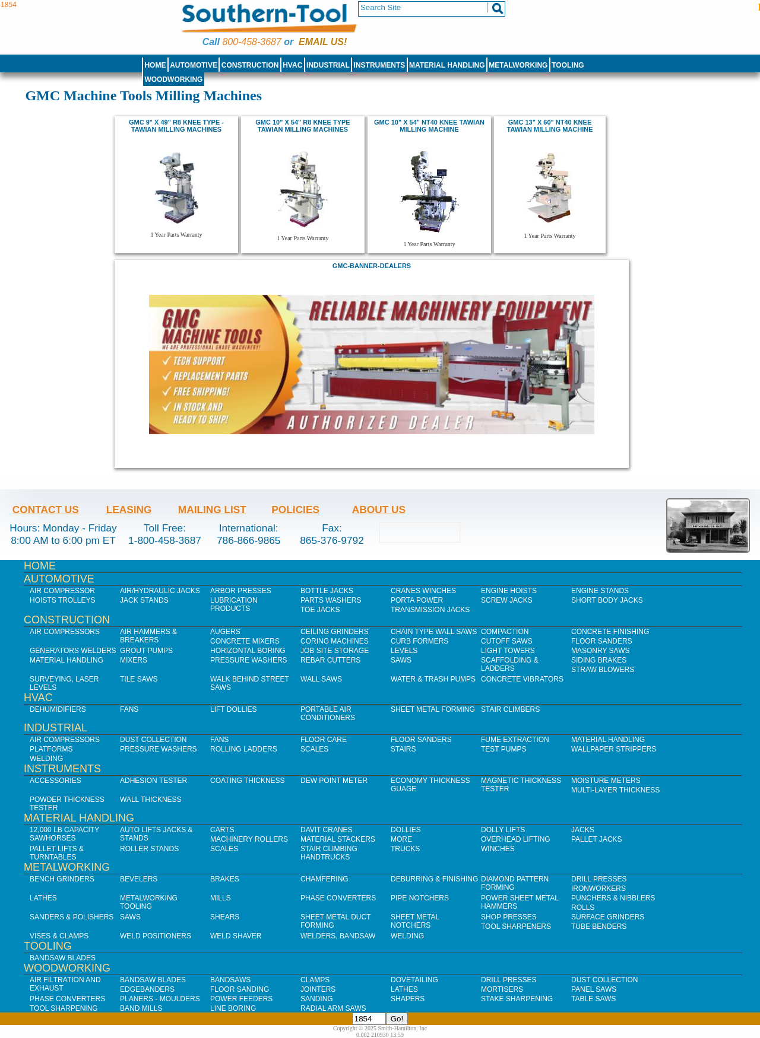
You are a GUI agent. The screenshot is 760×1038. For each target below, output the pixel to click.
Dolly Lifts (503, 830)
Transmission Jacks (430, 610)
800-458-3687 (251, 42)
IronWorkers (598, 888)
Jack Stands (144, 600)
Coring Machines (334, 641)
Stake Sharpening (517, 999)
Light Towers (508, 651)
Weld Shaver (235, 936)
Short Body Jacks (607, 600)
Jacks (582, 830)
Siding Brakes (598, 660)
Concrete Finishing (610, 632)
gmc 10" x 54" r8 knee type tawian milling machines (302, 126)
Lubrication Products (234, 604)
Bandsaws (230, 980)
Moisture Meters (606, 780)
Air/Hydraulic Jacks (160, 591)
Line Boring (233, 1008)
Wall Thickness (151, 799)
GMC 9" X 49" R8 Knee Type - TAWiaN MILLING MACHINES (176, 126)
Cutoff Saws (507, 641)
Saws (401, 660)
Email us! (323, 42)
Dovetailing (414, 980)
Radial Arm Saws (333, 1008)
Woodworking (173, 79)
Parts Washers (330, 600)
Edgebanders (147, 989)
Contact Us (45, 509)
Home (155, 65)
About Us (379, 509)
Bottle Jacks (326, 591)
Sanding (316, 999)
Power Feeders (241, 999)
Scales (314, 749)
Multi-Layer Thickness (615, 790)
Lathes (43, 898)
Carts (222, 830)
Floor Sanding (239, 989)
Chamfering (324, 879)
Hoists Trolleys (62, 600)
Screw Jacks (507, 600)
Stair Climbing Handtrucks (328, 853)
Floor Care (323, 739)
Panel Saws (593, 989)
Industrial (328, 65)
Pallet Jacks (596, 839)
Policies (295, 509)
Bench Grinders (62, 879)
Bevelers (138, 879)
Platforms (51, 749)
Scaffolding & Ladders (510, 664)
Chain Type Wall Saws (434, 632)
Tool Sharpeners (516, 926)
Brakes (224, 879)
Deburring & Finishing (434, 879)
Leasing (129, 509)
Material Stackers (337, 839)
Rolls (582, 907)
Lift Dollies (233, 709)
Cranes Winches (423, 591)
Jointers (317, 989)
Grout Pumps (146, 651)
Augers (225, 632)
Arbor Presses (240, 591)
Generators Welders (73, 651)
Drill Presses (599, 879)
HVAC (292, 65)
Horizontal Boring (248, 651)
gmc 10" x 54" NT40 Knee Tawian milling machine (429, 126)
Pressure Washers (248, 660)
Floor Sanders (601, 641)
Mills (220, 898)
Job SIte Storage (334, 651)
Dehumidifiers (58, 709)
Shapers (408, 999)
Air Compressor (62, 591)
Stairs (403, 749)
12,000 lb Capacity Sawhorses (64, 834)
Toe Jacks (320, 610)
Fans (129, 709)
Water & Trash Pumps (433, 679)
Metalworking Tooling (149, 902)
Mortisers (502, 989)
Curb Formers (419, 641)
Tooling (568, 65)
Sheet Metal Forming (433, 709)
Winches (498, 849)
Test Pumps (503, 749)
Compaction (504, 632)
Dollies (406, 830)
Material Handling (447, 65)
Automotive (193, 65)
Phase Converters (338, 898)
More (401, 839)
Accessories (55, 780)
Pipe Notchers (420, 898)
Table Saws (593, 999)
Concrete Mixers (245, 641)
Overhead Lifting (515, 839)
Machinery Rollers (249, 839)
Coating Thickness (247, 780)
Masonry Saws (600, 651)
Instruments (380, 65)
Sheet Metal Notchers (415, 921)
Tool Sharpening (64, 1008)
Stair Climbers (510, 709)
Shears (224, 917)
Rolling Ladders (243, 749)
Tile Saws (139, 679)
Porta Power (417, 600)
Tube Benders (598, 926)
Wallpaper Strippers (613, 749)
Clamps (315, 980)
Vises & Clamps (59, 936)
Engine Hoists (509, 591)
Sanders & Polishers (71, 917)
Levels (404, 651)
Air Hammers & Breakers (148, 636)
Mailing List (212, 509)
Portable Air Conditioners (327, 713)
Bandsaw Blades (63, 958)
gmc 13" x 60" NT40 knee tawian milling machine (549, 126)
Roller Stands (149, 849)
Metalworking (518, 65)
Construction (250, 65)
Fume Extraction (515, 739)
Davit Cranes (326, 830)
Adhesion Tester (153, 780)
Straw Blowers (602, 670)
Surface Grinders (607, 917)
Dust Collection (153, 739)
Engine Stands (600, 591)
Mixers (133, 660)
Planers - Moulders (160, 999)
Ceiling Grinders (334, 632)
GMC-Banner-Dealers (371, 265)
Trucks (405, 849)
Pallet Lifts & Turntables (57, 853)
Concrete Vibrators (522, 679)
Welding (46, 758)
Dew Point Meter (334, 780)
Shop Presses (509, 917)
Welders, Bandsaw (337, 936)
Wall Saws (321, 679)
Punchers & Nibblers (613, 898)
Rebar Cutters (330, 660)
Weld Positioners (155, 936)
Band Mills (141, 1008)
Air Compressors (65, 632)
